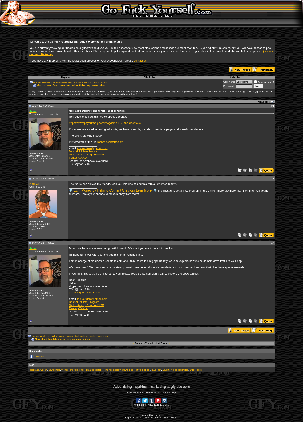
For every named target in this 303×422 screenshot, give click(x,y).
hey (159, 369)
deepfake (34, 369)
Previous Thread (144, 343)
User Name (229, 81)
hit (110, 369)
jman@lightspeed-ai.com (84, 292)
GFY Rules (149, 77)
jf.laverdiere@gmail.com (92, 148)
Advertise (150, 392)
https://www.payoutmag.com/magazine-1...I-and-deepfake (105, 123)
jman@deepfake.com (110, 141)
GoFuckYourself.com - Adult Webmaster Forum (53, 82)
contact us (140, 60)
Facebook (38, 356)
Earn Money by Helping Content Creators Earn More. (113, 190)
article (193, 369)
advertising (168, 369)
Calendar (235, 77)
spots (199, 369)
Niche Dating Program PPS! (86, 154)
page (81, 369)
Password (228, 86)
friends (64, 369)
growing (126, 369)
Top (174, 392)
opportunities (181, 369)
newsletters (54, 369)
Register (65, 77)
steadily (116, 369)
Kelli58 (34, 183)
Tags (31, 365)
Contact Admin (135, 392)
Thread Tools (263, 101)
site (133, 369)
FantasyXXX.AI (78, 157)
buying (139, 369)
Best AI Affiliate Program (84, 151)
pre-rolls (74, 369)
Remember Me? (264, 82)
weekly (43, 369)
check (147, 369)
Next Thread (161, 343)
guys (154, 369)
